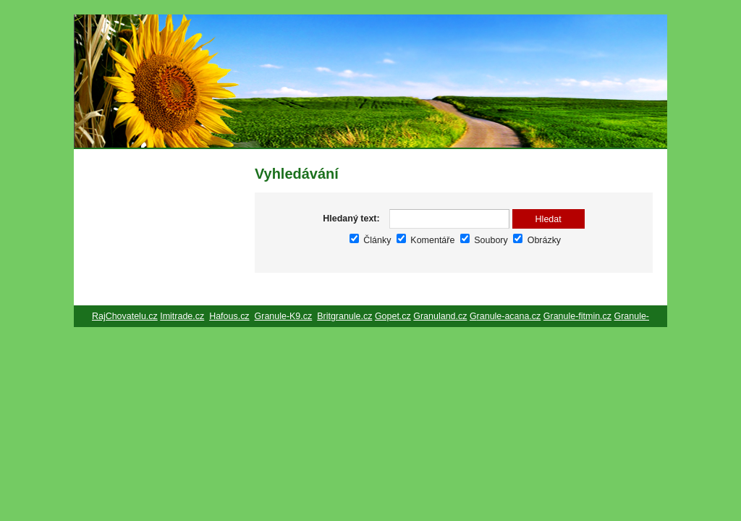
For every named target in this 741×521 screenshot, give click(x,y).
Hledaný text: (351, 218)
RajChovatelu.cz (125, 316)
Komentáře (425, 240)
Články (370, 240)
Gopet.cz (393, 316)
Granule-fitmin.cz (577, 316)
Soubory (484, 240)
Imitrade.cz (182, 316)
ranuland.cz (443, 316)
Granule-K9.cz (284, 316)
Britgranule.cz (344, 316)
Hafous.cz (229, 316)
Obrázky (537, 240)
